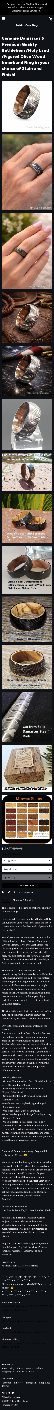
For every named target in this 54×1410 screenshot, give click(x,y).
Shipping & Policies (23, 900)
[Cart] (50, 19)
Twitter (5, 1385)
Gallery (39, 1368)
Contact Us (32, 1371)
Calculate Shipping (11, 853)
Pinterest (19, 1382)
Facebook (7, 1382)
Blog (12, 1368)
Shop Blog (44, 1382)
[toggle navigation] (3, 18)
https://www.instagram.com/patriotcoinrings (25, 1321)
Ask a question (26, 892)
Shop (4, 1368)
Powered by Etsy (10, 1404)
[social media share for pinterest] (14, 892)
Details (6, 900)
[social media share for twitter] (9, 892)
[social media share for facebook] (3, 892)
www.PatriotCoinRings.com (16, 1269)
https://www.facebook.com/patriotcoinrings (24, 1331)
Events (29, 1368)
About (20, 1368)
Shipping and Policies (13, 1371)
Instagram (31, 1382)
